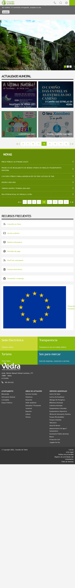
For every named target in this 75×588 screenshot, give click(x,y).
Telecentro (53, 423)
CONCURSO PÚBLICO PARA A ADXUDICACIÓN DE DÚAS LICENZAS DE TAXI (28, 176)
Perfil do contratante (13, 260)
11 (38, 144)
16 (66, 144)
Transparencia (48, 340)
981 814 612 (9, 382)
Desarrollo (29, 400)
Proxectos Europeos (38, 307)
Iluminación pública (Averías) (59, 434)
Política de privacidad (65, 454)
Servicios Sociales (31, 394)
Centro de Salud (54, 394)
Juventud (29, 408)
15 (61, 144)
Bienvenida (5, 394)
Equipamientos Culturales (58, 408)
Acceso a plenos (11, 233)
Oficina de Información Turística (60, 414)
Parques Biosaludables (56, 417)
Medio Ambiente (31, 403)
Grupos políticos (7, 403)
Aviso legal (69, 452)
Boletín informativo (12, 242)
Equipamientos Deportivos (58, 411)
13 (49, 144)
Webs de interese (67, 461)
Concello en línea (12, 224)
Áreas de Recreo (54, 425)
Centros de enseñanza (56, 397)
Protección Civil (54, 439)
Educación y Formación (33, 405)
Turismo (7, 354)
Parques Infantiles (55, 420)
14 (55, 144)
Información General (8, 397)
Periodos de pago (11, 251)
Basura (51, 437)
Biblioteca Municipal (56, 403)
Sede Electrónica (12, 340)
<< (17, 144)
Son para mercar (50, 354)
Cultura (28, 414)
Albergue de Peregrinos (57, 400)
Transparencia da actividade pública (52, 347)
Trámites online (7, 347)
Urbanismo (29, 397)
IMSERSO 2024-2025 (9, 182)
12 (55, 202)
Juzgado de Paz (54, 442)
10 (33, 144)
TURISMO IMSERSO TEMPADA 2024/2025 (16, 188)
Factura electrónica (12, 269)
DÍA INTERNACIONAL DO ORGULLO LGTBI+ (17, 194)
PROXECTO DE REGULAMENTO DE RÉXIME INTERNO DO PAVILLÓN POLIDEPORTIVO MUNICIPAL (31, 169)
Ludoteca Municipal (55, 405)
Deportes (29, 411)
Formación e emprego (13, 278)
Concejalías (5, 400)
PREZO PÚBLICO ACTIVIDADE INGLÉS (15, 162)
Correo (71, 450)
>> (72, 144)
